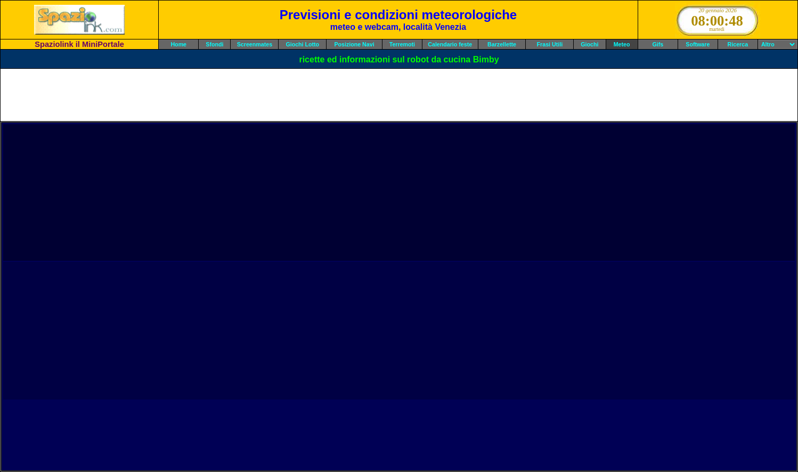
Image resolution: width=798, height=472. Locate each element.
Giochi (589, 44)
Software (698, 44)
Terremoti (402, 44)
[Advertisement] (399, 95)
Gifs (657, 44)
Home (178, 44)
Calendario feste (450, 44)
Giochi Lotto (302, 44)
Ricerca (738, 44)
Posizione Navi (354, 44)
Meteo (622, 44)
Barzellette (501, 44)
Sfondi (214, 44)
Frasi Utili (550, 44)
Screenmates (254, 44)
